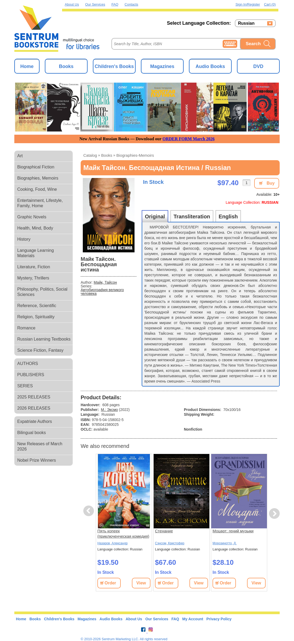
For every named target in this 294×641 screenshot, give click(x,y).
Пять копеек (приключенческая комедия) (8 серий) (123, 534)
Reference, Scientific (36, 305)
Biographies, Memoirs (37, 178)
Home (26, 66)
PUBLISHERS (30, 374)
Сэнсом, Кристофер (169, 543)
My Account (192, 619)
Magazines (162, 66)
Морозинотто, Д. (225, 543)
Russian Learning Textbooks (44, 339)
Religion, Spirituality (36, 317)
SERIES (25, 386)
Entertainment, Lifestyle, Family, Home (40, 203)
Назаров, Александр (112, 543)
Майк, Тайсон (105, 282)
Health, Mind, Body (35, 228)
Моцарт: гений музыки (233, 531)
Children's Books (114, 66)
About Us (72, 4)
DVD (258, 66)
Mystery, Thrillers (33, 278)
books (106, 155)
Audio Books (210, 66)
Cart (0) (270, 4)
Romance (26, 328)
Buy (271, 183)
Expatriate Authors (34, 421)
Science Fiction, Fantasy (40, 350)
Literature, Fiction (33, 267)
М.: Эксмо (109, 409)
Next (274, 514)
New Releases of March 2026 (39, 446)
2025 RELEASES (33, 397)
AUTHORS (27, 363)
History (24, 239)
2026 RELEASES (33, 408)
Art (20, 156)
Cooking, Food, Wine (37, 189)
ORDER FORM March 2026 (188, 139)
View (141, 583)
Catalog (90, 155)
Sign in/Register (247, 4)
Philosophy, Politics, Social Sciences (42, 292)
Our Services (95, 4)
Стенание (164, 531)
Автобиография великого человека (102, 292)
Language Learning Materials (35, 253)
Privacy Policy (219, 619)
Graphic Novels (31, 217)
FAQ (114, 4)
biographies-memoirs (135, 155)
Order (110, 583)
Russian (246, 23)
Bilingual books (31, 432)
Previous (89, 511)
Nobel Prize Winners (36, 460)
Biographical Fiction (35, 167)
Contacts (131, 4)
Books (66, 66)
